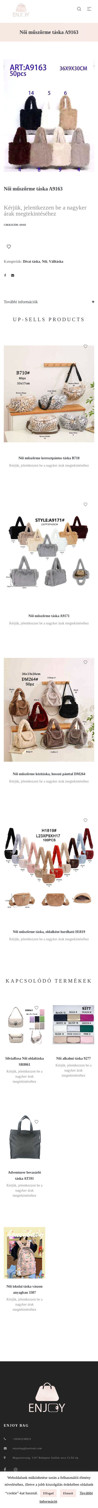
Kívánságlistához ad (9, 246)
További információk (21, 302)
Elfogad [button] (48, 1493)
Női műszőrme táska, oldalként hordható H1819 (49, 932)
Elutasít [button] (68, 1493)
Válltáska (56, 261)
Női (44, 261)
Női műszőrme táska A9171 (49, 616)
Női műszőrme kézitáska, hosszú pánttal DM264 (49, 774)
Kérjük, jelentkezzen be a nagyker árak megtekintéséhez (45, 210)
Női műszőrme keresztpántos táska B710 (49, 458)
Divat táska (31, 261)
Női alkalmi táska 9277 (73, 1058)
